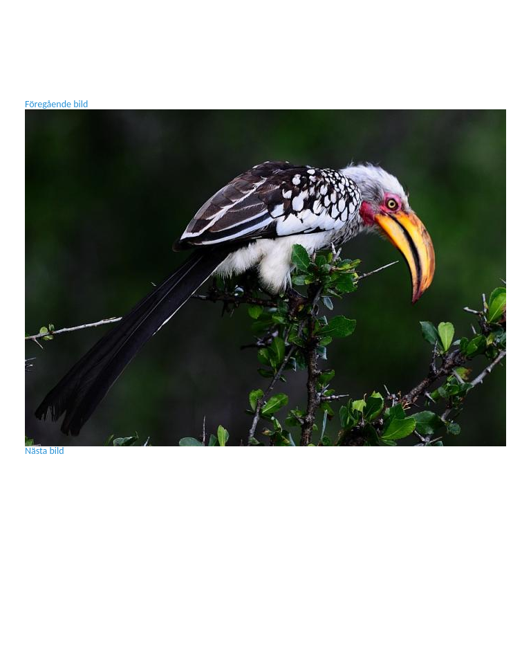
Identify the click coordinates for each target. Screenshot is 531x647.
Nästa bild (44, 451)
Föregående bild (56, 104)
